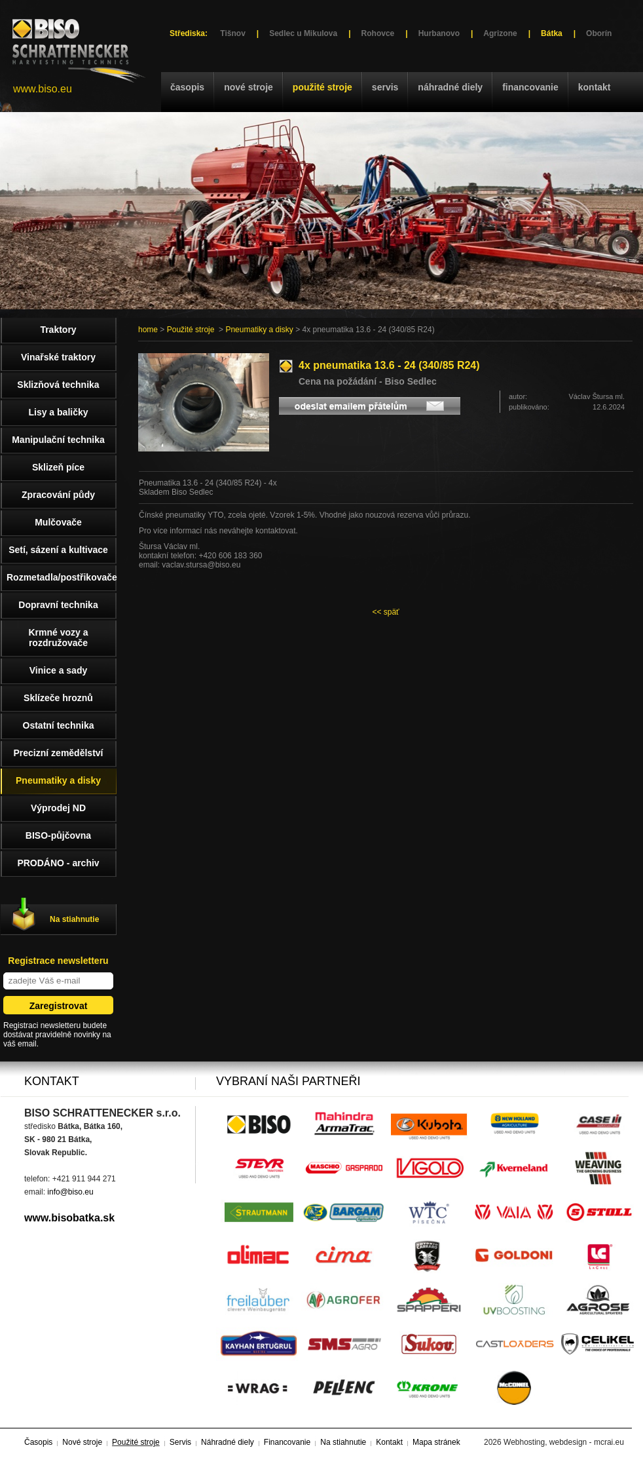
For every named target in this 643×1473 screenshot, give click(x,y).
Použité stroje (322, 87)
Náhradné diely (450, 87)
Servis (385, 87)
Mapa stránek (436, 1442)
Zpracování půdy (58, 494)
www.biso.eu (42, 88)
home (148, 329)
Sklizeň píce (58, 467)
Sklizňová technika (58, 384)
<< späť (385, 612)
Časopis (187, 87)
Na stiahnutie (74, 919)
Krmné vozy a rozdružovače (58, 637)
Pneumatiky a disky (259, 329)
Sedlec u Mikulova (303, 33)
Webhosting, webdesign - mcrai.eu (564, 1442)
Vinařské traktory (58, 357)
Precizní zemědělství (58, 753)
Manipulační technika (58, 439)
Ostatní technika (58, 725)
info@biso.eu (70, 1191)
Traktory (58, 329)
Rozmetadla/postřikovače (62, 577)
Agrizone (500, 33)
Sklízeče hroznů (58, 698)
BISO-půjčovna (58, 835)
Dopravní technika (58, 605)
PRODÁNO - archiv (58, 863)
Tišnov (232, 33)
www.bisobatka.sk (69, 1217)
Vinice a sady (58, 670)
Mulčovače (58, 522)
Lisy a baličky (58, 412)
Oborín (599, 33)
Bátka (551, 33)
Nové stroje (248, 87)
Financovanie (530, 87)
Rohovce (378, 33)
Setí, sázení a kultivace (58, 550)
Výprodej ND (58, 808)
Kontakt (594, 87)
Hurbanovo (439, 33)
